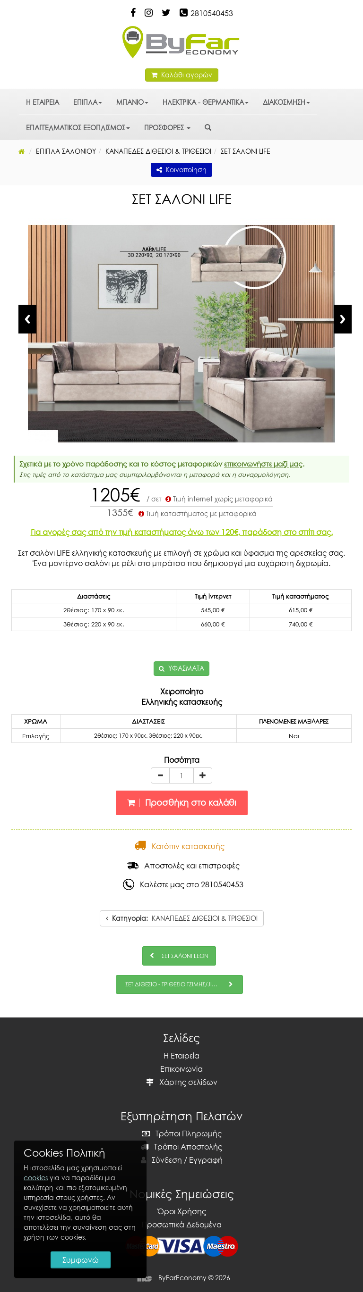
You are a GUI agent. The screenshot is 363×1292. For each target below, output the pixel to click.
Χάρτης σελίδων (181, 1082)
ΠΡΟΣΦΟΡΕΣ (167, 128)
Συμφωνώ (80, 1260)
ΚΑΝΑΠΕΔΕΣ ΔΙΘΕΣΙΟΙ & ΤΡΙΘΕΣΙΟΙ (182, 918)
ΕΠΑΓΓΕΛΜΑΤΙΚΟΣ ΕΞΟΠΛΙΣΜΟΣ (78, 128)
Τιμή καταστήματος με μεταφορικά (197, 513)
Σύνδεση (161, 1160)
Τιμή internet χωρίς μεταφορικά (218, 499)
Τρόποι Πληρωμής (182, 1133)
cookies (36, 1178)
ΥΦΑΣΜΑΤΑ (186, 668)
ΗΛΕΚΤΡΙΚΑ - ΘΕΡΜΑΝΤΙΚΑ (206, 102)
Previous (27, 319)
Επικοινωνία (181, 1069)
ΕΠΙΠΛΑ (87, 102)
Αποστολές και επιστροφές (183, 865)
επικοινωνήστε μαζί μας (263, 463)
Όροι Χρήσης (181, 1211)
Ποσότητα (181, 760)
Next (343, 319)
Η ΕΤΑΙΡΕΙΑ (42, 102)
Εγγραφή (206, 1160)
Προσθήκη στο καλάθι (181, 803)
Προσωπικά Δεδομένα (182, 1224)
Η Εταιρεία (181, 1055)
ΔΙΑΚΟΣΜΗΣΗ (286, 102)
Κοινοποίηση (181, 170)
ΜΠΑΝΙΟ (132, 102)
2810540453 (211, 13)
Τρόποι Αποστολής (181, 1146)
